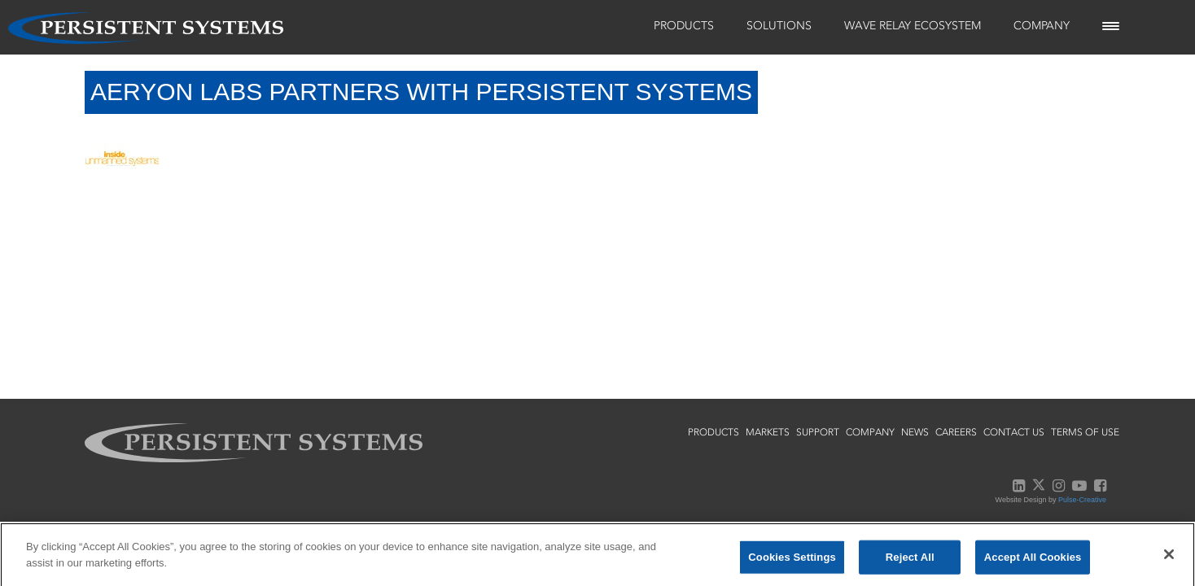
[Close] (1169, 559)
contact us (1013, 432)
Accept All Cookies (1033, 562)
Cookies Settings (792, 562)
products (713, 432)
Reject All (910, 562)
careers (956, 432)
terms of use (1085, 432)
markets (768, 432)
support (817, 432)
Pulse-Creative (1082, 500)
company (870, 432)
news (915, 432)
